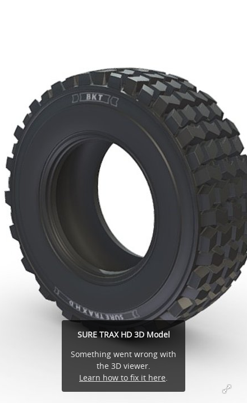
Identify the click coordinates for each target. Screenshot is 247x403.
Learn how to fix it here (122, 377)
